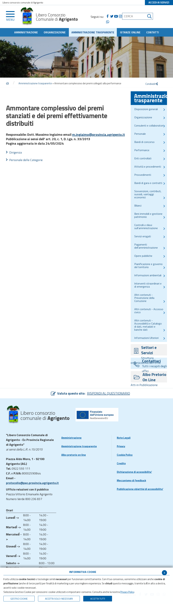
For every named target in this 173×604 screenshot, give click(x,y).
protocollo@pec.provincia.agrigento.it (32, 483)
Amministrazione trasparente (35, 83)
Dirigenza (15, 152)
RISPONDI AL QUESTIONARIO (108, 393)
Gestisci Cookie (19, 598)
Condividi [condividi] (151, 84)
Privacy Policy (127, 592)
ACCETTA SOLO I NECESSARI (59, 598)
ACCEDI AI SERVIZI (159, 2)
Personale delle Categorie (26, 160)
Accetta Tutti (97, 598)
